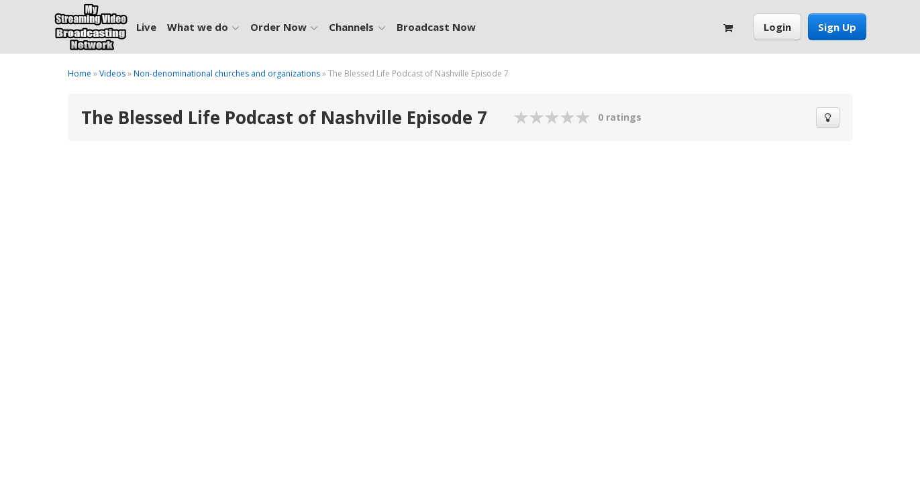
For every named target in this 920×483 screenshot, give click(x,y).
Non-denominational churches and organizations (227, 73)
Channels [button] (357, 27)
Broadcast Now (436, 27)
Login (777, 27)
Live (146, 27)
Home (79, 73)
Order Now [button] (284, 27)
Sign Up (837, 27)
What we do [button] (203, 27)
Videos (112, 73)
